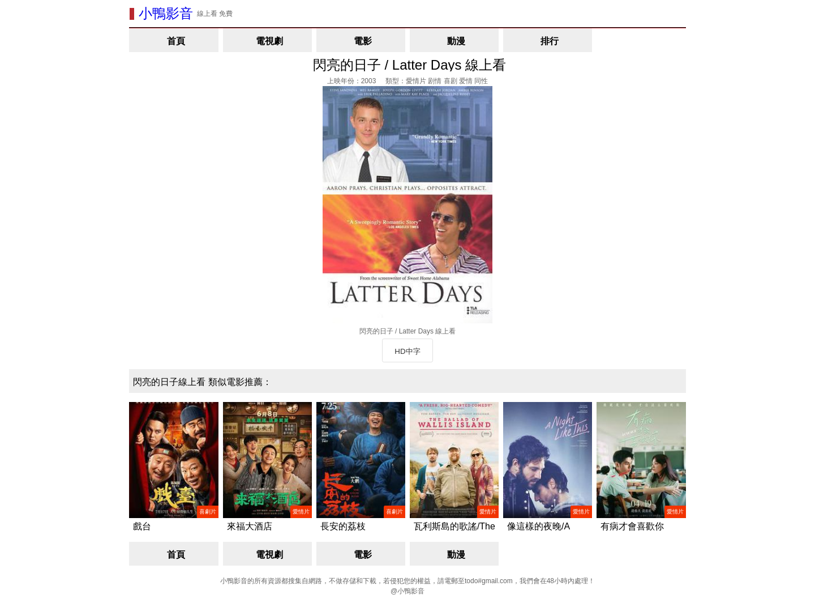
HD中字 (407, 351)
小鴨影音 (166, 13)
